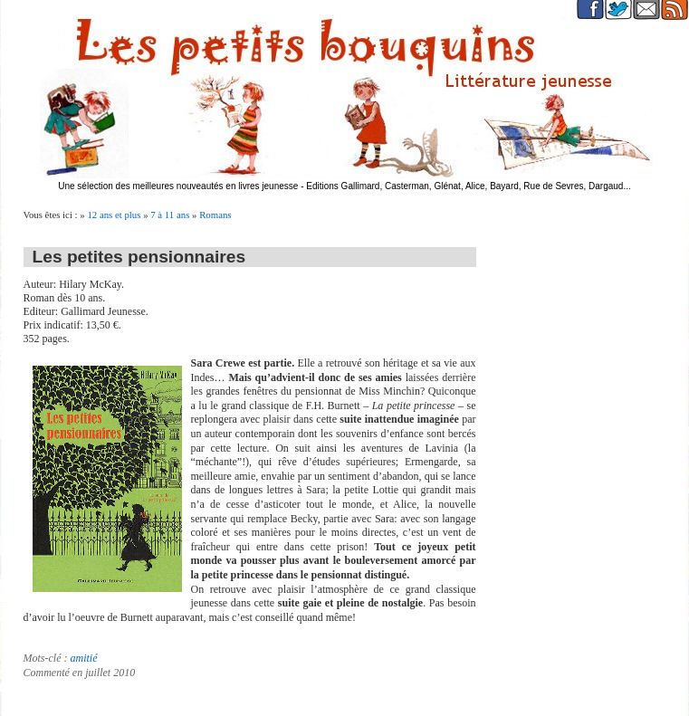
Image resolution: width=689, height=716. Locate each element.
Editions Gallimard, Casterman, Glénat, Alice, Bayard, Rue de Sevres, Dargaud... (468, 186)
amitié (83, 658)
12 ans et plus (113, 214)
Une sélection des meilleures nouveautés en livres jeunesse (178, 186)
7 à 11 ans (169, 214)
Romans (215, 214)
